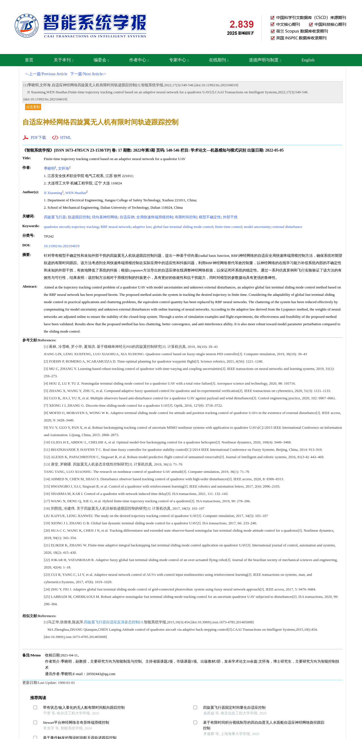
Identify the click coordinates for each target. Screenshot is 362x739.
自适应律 (127, 217)
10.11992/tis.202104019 (61, 246)
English (307, 60)
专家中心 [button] (179, 60)
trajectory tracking (85, 227)
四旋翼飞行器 (55, 217)
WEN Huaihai (75, 193)
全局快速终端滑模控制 (154, 217)
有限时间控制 (186, 217)
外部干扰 (230, 217)
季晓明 (49, 168)
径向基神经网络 (105, 217)
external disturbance (287, 227)
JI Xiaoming (53, 193)
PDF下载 (38, 137)
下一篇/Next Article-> (88, 74)
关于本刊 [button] (63, 60)
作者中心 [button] (139, 60)
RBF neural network (116, 227)
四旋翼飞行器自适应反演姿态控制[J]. (114, 622)
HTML (66, 137)
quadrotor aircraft (57, 227)
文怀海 (63, 168)
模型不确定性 (210, 217)
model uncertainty (257, 227)
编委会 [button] (101, 60)
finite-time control (228, 227)
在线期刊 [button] (219, 60)
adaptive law (142, 227)
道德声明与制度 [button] (265, 60)
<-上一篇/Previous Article (46, 74)
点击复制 (33, 107)
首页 (29, 60)
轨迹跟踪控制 (79, 217)
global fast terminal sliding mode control (183, 227)
